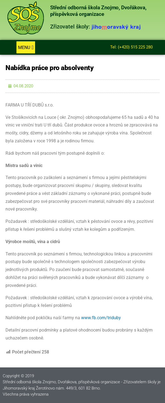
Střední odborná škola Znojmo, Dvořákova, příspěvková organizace (98, 10)
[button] (25, 47)
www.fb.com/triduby (101, 317)
